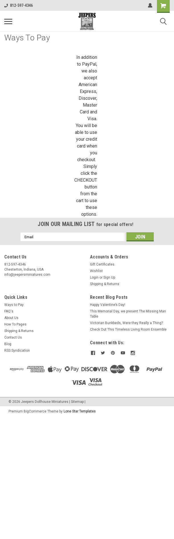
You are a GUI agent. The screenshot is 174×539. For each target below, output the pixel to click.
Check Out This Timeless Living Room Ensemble (128, 329)
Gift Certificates (102, 264)
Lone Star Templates (80, 411)
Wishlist (96, 271)
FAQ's (8, 311)
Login (94, 277)
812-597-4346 (18, 5)
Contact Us (13, 337)
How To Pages (15, 324)
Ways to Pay (14, 305)
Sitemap (77, 402)
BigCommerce (35, 411)
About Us (11, 318)
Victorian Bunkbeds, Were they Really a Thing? (126, 323)
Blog (7, 344)
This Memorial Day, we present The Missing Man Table (128, 313)
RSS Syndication (17, 351)
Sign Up (109, 277)
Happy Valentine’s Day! (107, 305)
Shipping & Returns (104, 284)
